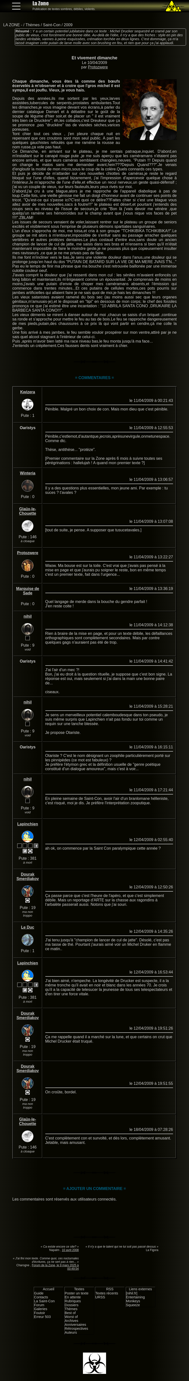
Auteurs (71, 1332)
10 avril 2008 (70, 1250)
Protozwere (98, 67)
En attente (73, 1297)
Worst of (71, 1317)
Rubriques (73, 1301)
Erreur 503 (42, 1317)
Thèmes (32, 25)
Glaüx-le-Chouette (27, 511)
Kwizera (27, 392)
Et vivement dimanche (94, 57)
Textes (79, 1289)
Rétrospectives (76, 1328)
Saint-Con (52, 25)
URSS (100, 1297)
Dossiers (72, 1305)
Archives (71, 1321)
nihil (28, 616)
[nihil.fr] (131, 1293)
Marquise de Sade (27, 591)
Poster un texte (77, 1293)
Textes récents (106, 1293)
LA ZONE (11, 25)
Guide (38, 1293)
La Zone (40, 3)
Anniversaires (75, 1325)
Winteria (27, 473)
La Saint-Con (44, 1301)
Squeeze (133, 1305)
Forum (39, 1305)
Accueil (48, 1289)
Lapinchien (27, 824)
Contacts (41, 1297)
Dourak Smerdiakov (27, 876)
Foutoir (39, 1313)
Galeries (40, 1309)
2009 (68, 25)
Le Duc (27, 927)
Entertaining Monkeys (135, 1299)
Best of (70, 1313)
